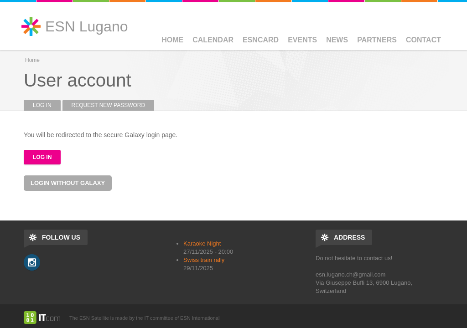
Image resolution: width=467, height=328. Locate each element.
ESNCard (261, 40)
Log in (47, 105)
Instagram (32, 262)
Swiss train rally (203, 259)
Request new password (108, 105)
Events (302, 40)
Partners (377, 40)
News (337, 40)
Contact (423, 40)
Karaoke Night (202, 243)
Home (172, 40)
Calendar (213, 40)
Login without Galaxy (68, 182)
